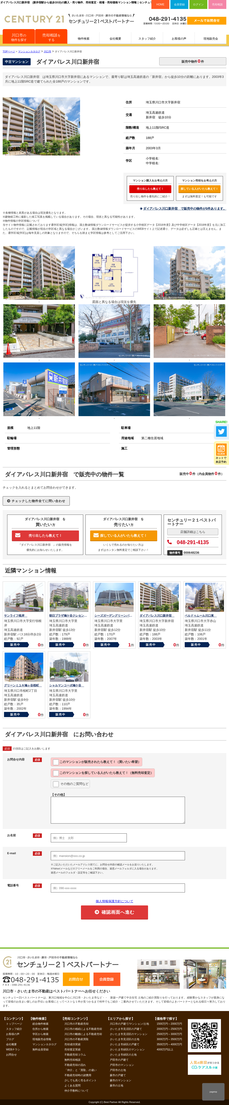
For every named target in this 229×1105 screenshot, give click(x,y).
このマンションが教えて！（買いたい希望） (97, 762)
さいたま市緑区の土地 (123, 1054)
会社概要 (115, 38)
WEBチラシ (13, 1049)
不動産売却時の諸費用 (77, 1075)
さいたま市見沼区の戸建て (126, 1028)
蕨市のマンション (120, 1080)
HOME (160, 4)
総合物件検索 (40, 1023)
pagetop (213, 1092)
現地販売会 (211, 38)
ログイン (198, 4)
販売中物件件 (193, 61)
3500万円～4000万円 (169, 1044)
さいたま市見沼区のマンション (128, 1034)
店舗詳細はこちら (192, 532)
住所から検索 (40, 1028)
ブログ (10, 1039)
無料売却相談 (72, 1059)
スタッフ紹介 (147, 38)
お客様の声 (179, 38)
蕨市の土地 (116, 1085)
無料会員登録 (40, 1049)
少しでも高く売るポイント (80, 1080)
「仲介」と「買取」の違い (80, 1070)
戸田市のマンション (122, 1065)
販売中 (15, 644)
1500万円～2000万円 (169, 1023)
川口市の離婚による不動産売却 (83, 1034)
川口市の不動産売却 (76, 1023)
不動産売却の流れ (75, 1065)
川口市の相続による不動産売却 (83, 1028)
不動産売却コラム (75, 1054)
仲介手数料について (76, 1090)
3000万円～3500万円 (169, 1039)
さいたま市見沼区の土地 (124, 1039)
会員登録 (179, 4)
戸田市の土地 (118, 1070)
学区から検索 (40, 1034)
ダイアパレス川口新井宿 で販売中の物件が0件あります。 (184, 208)
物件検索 (83, 38)
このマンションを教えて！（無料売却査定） (103, 773)
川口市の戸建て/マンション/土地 (129, 1023)
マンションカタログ (44, 1044)
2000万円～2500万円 (169, 1028)
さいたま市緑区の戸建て (124, 1044)
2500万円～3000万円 (169, 1034)
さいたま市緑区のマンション (127, 1049)
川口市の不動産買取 (76, 1039)
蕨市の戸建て (118, 1075)
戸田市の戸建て (119, 1059)
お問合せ (11, 1054)
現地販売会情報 (41, 1039)
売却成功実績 (72, 1044)
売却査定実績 (72, 1049)
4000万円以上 (165, 1049)
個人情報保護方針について (114, 901)
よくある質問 (72, 1085)
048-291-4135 (188, 542)
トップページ (14, 1023)
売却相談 (217, 4)
